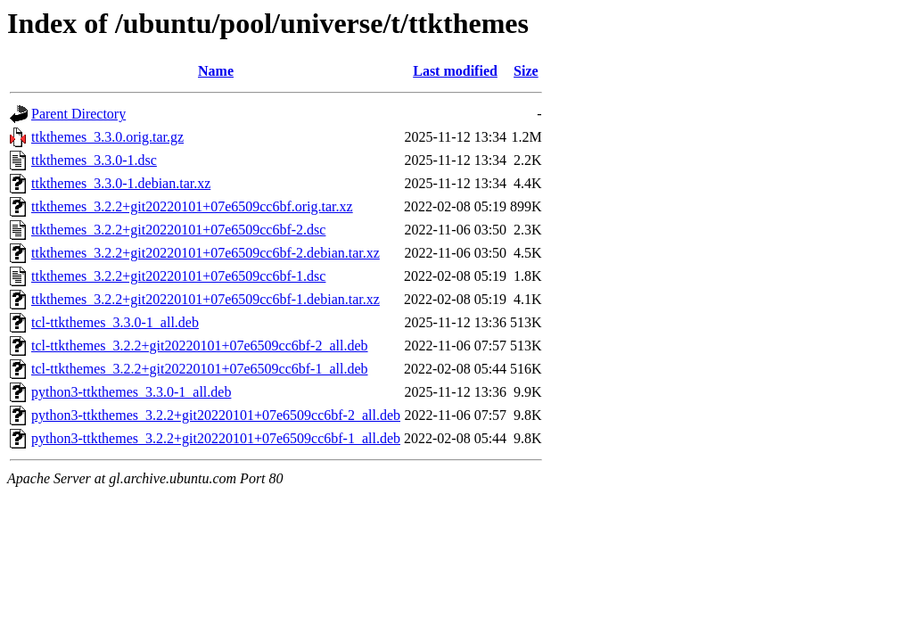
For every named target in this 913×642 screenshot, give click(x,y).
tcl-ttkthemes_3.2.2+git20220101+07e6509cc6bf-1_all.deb (199, 368)
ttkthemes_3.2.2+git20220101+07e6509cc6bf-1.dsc (178, 276)
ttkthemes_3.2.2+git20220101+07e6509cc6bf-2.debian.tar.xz (205, 252)
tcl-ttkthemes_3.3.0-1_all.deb (115, 322)
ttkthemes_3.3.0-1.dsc (94, 160)
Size (526, 70)
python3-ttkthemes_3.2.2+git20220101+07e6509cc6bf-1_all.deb (215, 438)
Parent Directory (78, 113)
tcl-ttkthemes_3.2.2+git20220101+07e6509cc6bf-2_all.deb (199, 345)
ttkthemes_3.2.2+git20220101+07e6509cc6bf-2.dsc (178, 229)
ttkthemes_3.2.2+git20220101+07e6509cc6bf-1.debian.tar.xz (205, 299)
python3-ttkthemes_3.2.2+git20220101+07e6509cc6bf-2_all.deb (215, 415)
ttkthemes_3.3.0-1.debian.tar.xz (120, 183)
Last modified (455, 70)
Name (216, 70)
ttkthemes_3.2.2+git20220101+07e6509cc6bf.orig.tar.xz (192, 206)
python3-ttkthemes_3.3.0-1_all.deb (131, 391)
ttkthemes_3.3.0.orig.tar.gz (107, 136)
